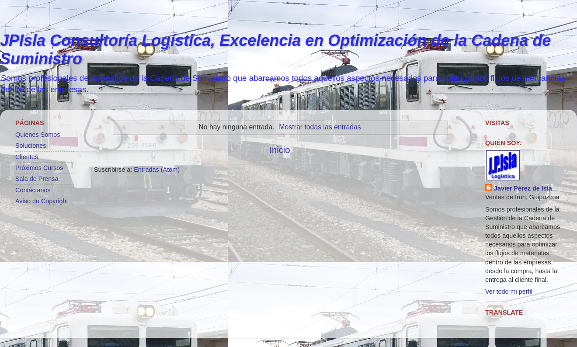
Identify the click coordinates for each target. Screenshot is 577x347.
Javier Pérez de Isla (523, 188)
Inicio (279, 150)
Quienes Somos (37, 134)
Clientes (26, 156)
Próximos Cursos (39, 167)
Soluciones (30, 145)
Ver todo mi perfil (508, 291)
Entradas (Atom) (157, 169)
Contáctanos (33, 190)
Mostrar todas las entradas (320, 127)
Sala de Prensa (36, 178)
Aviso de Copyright (41, 201)
